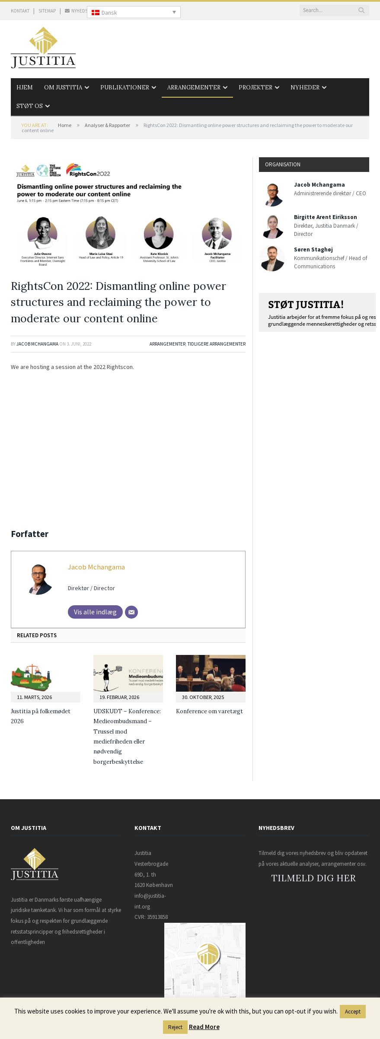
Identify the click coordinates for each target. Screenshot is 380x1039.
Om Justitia (63, 87)
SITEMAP (47, 11)
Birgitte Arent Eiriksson (325, 217)
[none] (134, 12)
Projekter (255, 87)
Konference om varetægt (209, 711)
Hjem (24, 87)
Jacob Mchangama (37, 344)
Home (64, 125)
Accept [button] (353, 1011)
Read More (204, 1027)
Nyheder (305, 87)
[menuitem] (134, 12)
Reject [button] (175, 1027)
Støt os (29, 106)
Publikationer (124, 87)
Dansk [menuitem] (109, 12)
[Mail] (131, 612)
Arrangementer (193, 87)
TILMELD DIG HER (313, 878)
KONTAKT (20, 11)
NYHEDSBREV (81, 11)
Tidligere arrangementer (217, 344)
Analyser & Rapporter (107, 125)
